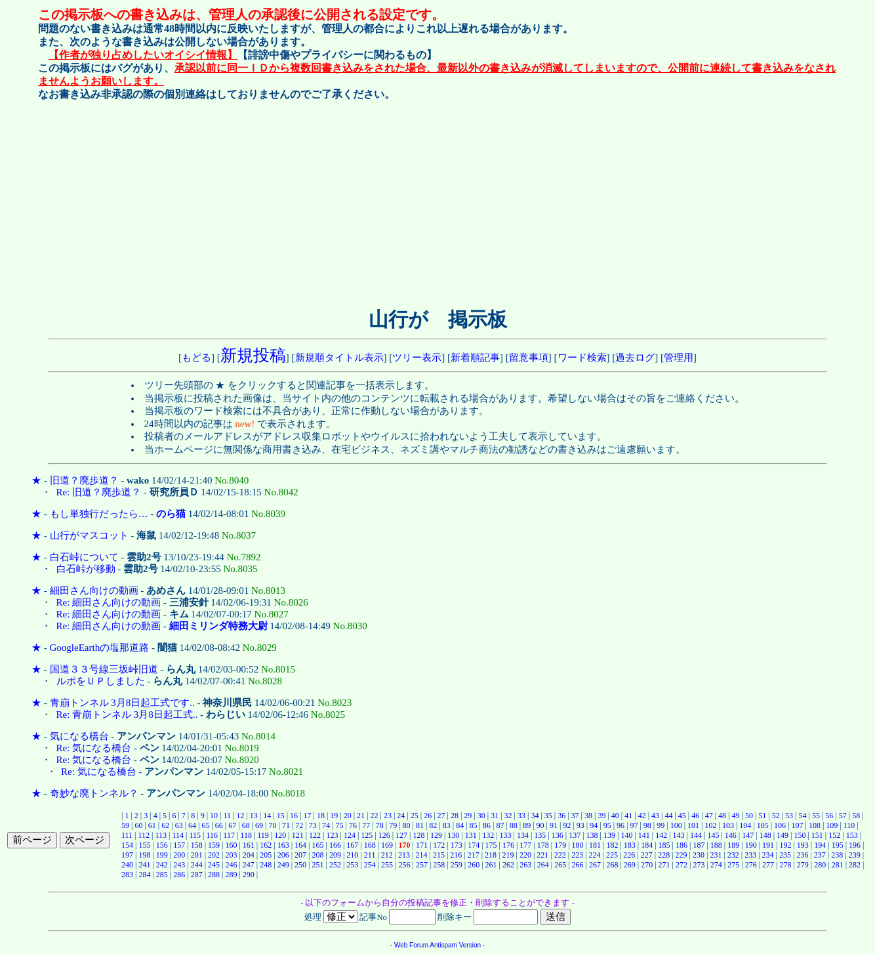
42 (642, 815)
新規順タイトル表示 (339, 357)
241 (144, 864)
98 (647, 825)
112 (144, 835)
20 (348, 815)
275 (733, 864)
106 (780, 825)
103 (728, 825)
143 (679, 835)
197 (127, 855)
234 (768, 855)
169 (387, 845)
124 (350, 835)
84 (460, 825)
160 (231, 845)
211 (370, 855)
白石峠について (84, 557)
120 (280, 835)
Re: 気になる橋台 (94, 748)
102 (710, 825)
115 (195, 835)
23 (388, 815)
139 (609, 835)
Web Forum (411, 945)
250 (300, 864)
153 (852, 835)
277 (768, 864)
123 (332, 835)
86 (487, 825)
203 (231, 855)
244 (197, 864)
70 (272, 825)
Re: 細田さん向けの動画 (108, 602)
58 (856, 815)
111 (126, 835)
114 (178, 835)
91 (554, 825)
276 (751, 864)
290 (248, 874)
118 (246, 835)
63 (179, 825)
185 (664, 845)
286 (179, 874)
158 (197, 845)
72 (299, 825)
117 (229, 835)
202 (214, 855)
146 (731, 835)
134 (523, 835)
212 (387, 855)
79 (393, 825)
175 (491, 845)
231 (716, 855)
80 (407, 825)
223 (577, 855)
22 (374, 815)
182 (612, 845)
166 (335, 845)
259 (456, 864)
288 (214, 874)
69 (259, 825)
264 (543, 864)
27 (441, 815)
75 (340, 825)
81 (420, 825)
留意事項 (528, 357)
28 (454, 815)
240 (127, 864)
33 (521, 815)
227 (647, 855)
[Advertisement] (326, 201)
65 (205, 825)
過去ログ (635, 357)
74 (326, 825)
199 (162, 855)
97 (634, 825)
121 (298, 835)
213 (404, 855)
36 (561, 815)
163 (283, 845)
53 (789, 815)
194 (820, 845)
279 (803, 864)
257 (422, 864)
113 (161, 835)
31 (495, 815)
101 (693, 825)
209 (335, 855)
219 (508, 855)
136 (557, 835)
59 (125, 825)
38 (588, 815)
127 (401, 835)
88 (514, 825)
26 (428, 815)
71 (286, 825)
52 (776, 815)
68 (246, 825)
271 (664, 864)
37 (575, 815)
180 (578, 845)
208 (317, 855)
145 (713, 835)
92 (567, 825)
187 (698, 845)
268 (612, 864)
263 (525, 864)
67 (232, 825)
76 (353, 825)
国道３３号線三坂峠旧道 (104, 669)
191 (768, 845)
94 (594, 825)
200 (179, 855)
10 (214, 815)
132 (488, 835)
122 (315, 835)
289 (231, 874)
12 (240, 815)
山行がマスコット (89, 535)
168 (370, 845)
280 (820, 864)
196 (855, 845)
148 (765, 835)
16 (294, 815)
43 (655, 815)
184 (647, 845)
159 (214, 845)
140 (626, 835)
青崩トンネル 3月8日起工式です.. (122, 702)
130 (453, 835)
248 (266, 864)
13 (254, 815)
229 (681, 855)
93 (580, 825)
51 (762, 815)
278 (785, 864)
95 (607, 825)
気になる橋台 (79, 736)
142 (661, 835)
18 (321, 815)
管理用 (678, 357)
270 (647, 864)
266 (578, 864)
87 (500, 825)
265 (560, 864)
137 (574, 835)
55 (816, 815)
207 (300, 855)
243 (179, 864)
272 (681, 864)
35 (548, 815)
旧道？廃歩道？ (84, 480)
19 (334, 815)
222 (560, 855)
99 (660, 825)
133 (506, 835)
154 (127, 845)
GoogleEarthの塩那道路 (100, 647)
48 (722, 815)
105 (763, 825)
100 (676, 825)
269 (630, 864)
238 (837, 855)
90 (540, 825)
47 (709, 815)
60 (138, 825)
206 (283, 855)
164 (300, 845)
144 (696, 835)
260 (473, 864)
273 (698, 864)
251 (317, 864)
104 (745, 825)
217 (473, 855)
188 (716, 845)
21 (361, 815)
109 (832, 825)
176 (508, 845)
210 (352, 855)
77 (366, 825)
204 (248, 855)
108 (815, 825)
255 (387, 864)
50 (749, 815)
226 (629, 855)
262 (508, 864)
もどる (196, 357)
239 (855, 855)
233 (750, 855)
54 (803, 815)
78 (380, 825)
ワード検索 (582, 357)
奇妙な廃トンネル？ (94, 793)
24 (401, 815)
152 (834, 835)
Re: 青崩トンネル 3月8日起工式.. (127, 714)
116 (212, 835)
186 (681, 845)
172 (439, 845)
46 (695, 815)
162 (266, 845)
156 (162, 845)
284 (144, 874)
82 (433, 825)
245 (214, 864)
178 (543, 845)
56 (829, 815)
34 (535, 815)
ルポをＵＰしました (100, 681)
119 (263, 835)
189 (733, 845)
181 (595, 845)
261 (491, 864)
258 (439, 864)
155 (144, 845)
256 (405, 864)
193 (803, 845)
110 (849, 825)
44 (668, 815)
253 (352, 864)
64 (192, 825)
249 (283, 864)
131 (471, 835)
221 (542, 855)
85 (474, 825)
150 (799, 835)
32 (508, 815)
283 (127, 874)
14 (267, 815)
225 (612, 855)
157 (179, 845)
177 (525, 845)
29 (468, 815)
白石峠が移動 (85, 569)
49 (735, 815)
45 (682, 815)
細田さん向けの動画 (94, 590)
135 (540, 835)
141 (644, 835)
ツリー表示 (416, 357)
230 (698, 855)
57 (843, 815)
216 (456, 855)
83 (447, 825)
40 (615, 815)
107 (798, 825)
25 (414, 815)
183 (630, 845)
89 (527, 825)
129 (436, 835)
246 (231, 864)
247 (248, 864)
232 (733, 855)
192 (785, 845)
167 (352, 845)
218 (491, 855)
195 (838, 845)
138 (592, 835)
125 (367, 835)
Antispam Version (455, 945)
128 (419, 835)
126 (384, 835)
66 (219, 825)
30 (481, 815)
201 (197, 855)
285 (162, 874)
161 (248, 845)
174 (473, 845)
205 (266, 855)
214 (421, 855)
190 (751, 845)
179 (560, 845)
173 (456, 845)
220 (525, 855)
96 (620, 825)
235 (785, 855)
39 (601, 815)
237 (820, 855)
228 (664, 855)
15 (281, 815)
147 (748, 835)
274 (716, 864)
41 (628, 815)
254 (370, 864)
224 (595, 855)
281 (838, 864)
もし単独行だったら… (99, 513)
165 (317, 845)
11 (227, 815)
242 (162, 864)
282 (855, 864)
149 (782, 835)
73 (313, 825)
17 (307, 815)
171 (422, 845)
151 (817, 835)
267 (595, 864)
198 (144, 855)
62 (165, 825)
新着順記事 (475, 357)
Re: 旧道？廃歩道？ (99, 492)
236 (802, 855)
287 (197, 874)
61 (152, 825)
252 (335, 864)
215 (439, 855)
